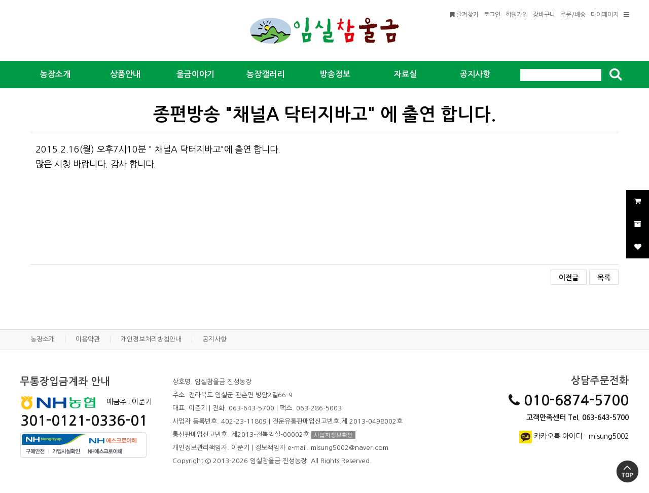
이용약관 (88, 339)
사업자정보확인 (333, 435)
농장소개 (42, 339)
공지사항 (214, 339)
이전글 (569, 277)
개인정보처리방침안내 (151, 339)
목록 (603, 277)
